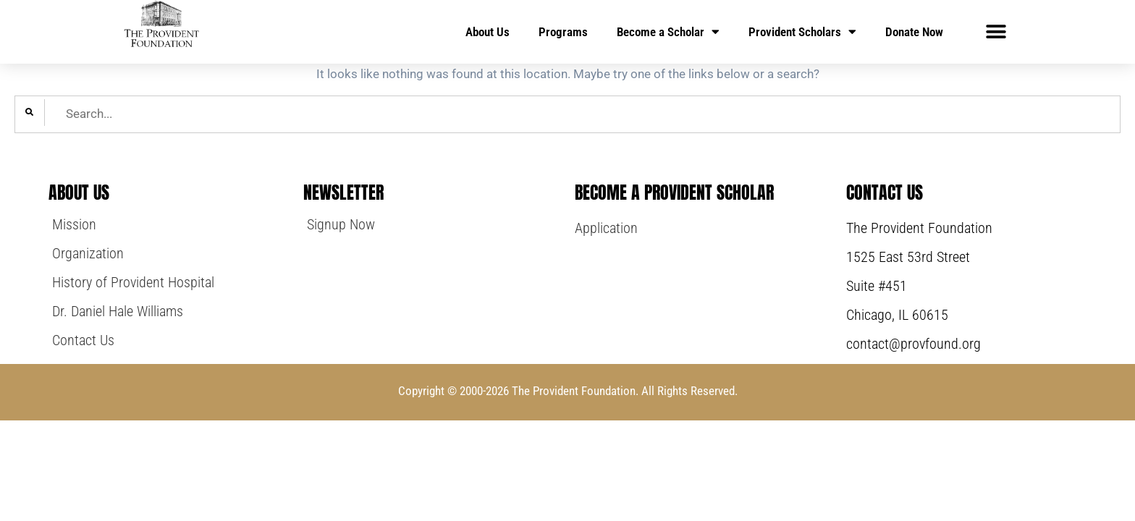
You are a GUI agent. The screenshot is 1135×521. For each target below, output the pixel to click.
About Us (487, 32)
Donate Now (914, 32)
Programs (563, 32)
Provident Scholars (802, 31)
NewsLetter (343, 192)
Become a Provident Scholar (674, 192)
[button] (996, 31)
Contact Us (884, 192)
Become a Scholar (668, 31)
